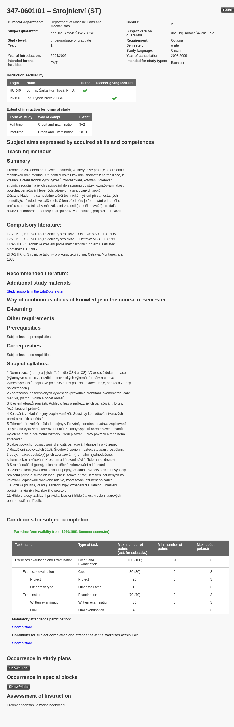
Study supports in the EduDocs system (36, 291)
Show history (22, 627)
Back (227, 10)
